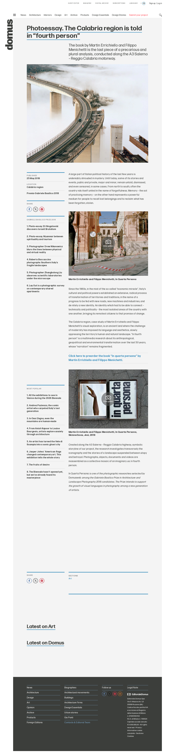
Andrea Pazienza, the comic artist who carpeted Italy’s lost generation (43, 408)
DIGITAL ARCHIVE (102, 3)
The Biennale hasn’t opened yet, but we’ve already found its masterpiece (45, 475)
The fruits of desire (39, 465)
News (23, 15)
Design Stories (119, 15)
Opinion (30, 707)
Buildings (68, 697)
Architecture (35, 15)
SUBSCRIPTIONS (119, 3)
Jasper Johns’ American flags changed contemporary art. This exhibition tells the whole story (44, 454)
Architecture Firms (73, 702)
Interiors (48, 15)
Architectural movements (76, 692)
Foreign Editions (35, 722)
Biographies (70, 687)
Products (85, 15)
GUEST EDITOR (73, 3)
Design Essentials (100, 15)
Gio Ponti (68, 717)
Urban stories (71, 712)
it (141, 3)
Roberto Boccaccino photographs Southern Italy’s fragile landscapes (42, 262)
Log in (159, 3)
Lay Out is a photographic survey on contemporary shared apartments (45, 288)
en (144, 3)
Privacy (139, 727)
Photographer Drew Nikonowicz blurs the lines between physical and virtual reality (45, 249)
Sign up (152, 3)
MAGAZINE (87, 3)
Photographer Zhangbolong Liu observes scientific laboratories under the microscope (44, 275)
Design (58, 15)
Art (65, 15)
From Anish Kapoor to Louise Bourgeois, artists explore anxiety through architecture (45, 431)
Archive (74, 15)
